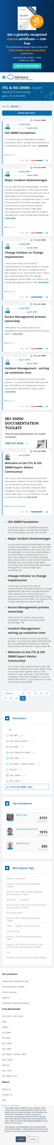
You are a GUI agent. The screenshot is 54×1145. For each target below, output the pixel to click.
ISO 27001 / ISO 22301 (12, 1016)
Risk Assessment (15, 912)
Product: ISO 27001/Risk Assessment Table (24, 938)
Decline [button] (33, 1139)
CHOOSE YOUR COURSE (27, 66)
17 (29, 693)
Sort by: (6, 106)
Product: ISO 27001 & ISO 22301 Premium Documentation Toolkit (27, 906)
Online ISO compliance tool (15, 981)
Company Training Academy (15, 1003)
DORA (5, 1027)
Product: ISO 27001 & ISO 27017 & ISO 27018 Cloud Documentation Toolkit (25, 945)
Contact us (7, 1094)
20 (47, 693)
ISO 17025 (7, 1070)
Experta (6, 997)
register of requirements (27, 926)
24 (23, 698)
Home (5, 96)
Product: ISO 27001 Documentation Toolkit (23, 885)
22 (11, 698)
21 (5, 698)
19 (41, 693)
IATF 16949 (7, 1059)
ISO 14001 (7, 1048)
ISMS (9, 926)
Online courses (9, 992)
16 (23, 693)
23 (17, 698)
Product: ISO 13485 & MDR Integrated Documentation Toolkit (25, 893)
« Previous (9, 693)
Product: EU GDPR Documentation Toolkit (26, 957)
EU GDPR (6, 1032)
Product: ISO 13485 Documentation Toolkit (23, 919)
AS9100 (5, 1065)
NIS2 (4, 1021)
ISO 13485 (7, 1043)
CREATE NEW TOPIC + (27, 113)
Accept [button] (20, 1139)
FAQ (4, 1100)
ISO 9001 (24, 899)
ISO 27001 (11, 899)
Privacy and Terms (11, 1105)
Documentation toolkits (13, 986)
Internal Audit (13, 931)
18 (35, 693)
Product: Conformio (16, 878)
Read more (43, 146)
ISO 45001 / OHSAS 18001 (14, 1054)
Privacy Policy (16, 1123)
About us (6, 1089)
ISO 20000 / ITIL (9, 1076)
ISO (8, 952)
